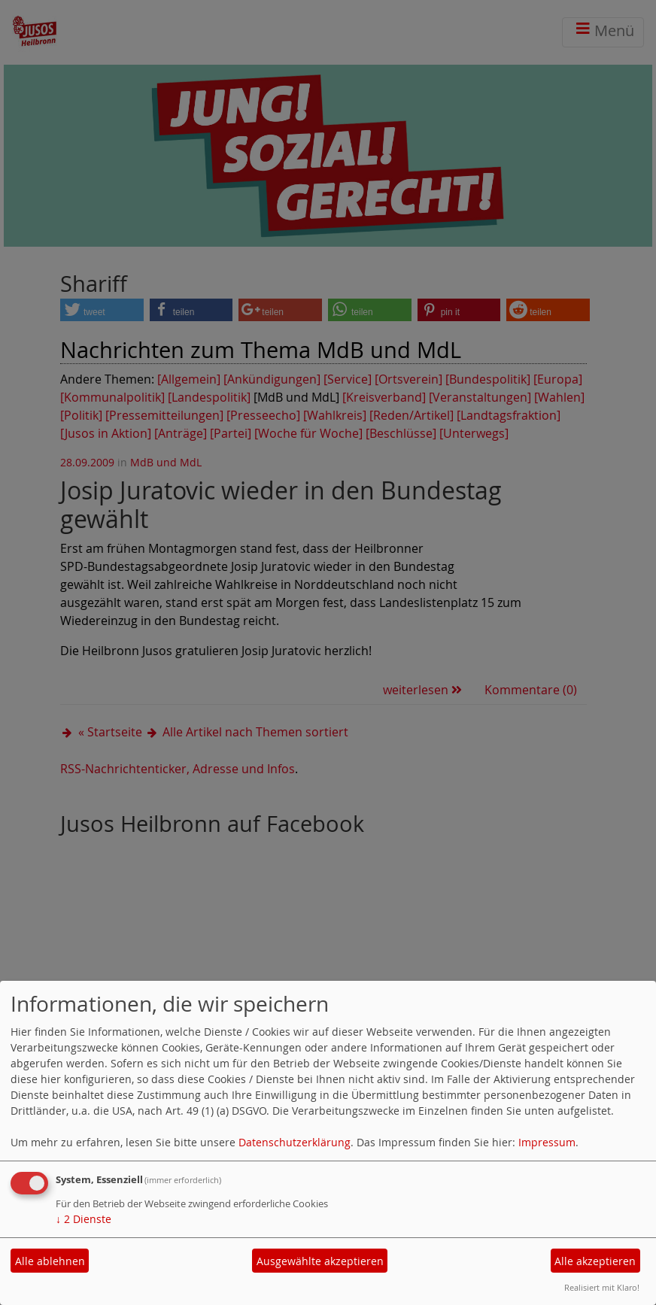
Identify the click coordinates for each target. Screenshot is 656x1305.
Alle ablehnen (50, 1261)
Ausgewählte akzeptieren (320, 1261)
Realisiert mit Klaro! (601, 1287)
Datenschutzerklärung (294, 1142)
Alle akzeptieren (595, 1261)
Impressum (547, 1142)
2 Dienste (83, 1219)
